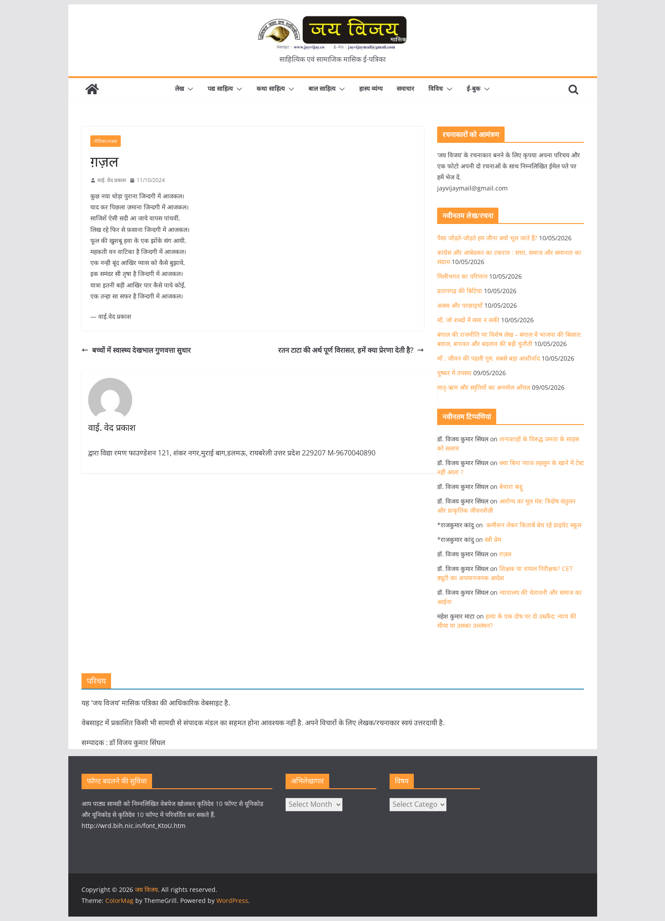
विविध (435, 88)
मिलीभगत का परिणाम (462, 276)
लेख (179, 88)
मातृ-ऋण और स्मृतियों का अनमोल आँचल (483, 387)
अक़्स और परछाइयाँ (460, 305)
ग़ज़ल (505, 554)
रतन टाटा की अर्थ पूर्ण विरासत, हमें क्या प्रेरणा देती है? (351, 350)
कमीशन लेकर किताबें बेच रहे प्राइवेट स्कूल (533, 525)
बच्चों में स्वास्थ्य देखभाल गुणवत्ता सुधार (136, 350)
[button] (188, 89)
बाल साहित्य (321, 88)
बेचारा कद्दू (511, 486)
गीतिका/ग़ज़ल (105, 141)
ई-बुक (473, 88)
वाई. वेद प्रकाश (111, 180)
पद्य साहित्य (220, 88)
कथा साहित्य (270, 88)
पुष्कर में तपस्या (454, 373)
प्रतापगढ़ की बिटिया (459, 291)
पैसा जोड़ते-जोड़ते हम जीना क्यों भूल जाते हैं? (487, 238)
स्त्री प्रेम (493, 539)
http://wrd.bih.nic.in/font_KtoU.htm (134, 825)
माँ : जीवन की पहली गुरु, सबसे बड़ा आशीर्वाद (488, 358)
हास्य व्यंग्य (371, 88)
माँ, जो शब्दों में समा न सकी (468, 320)
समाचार (405, 88)
